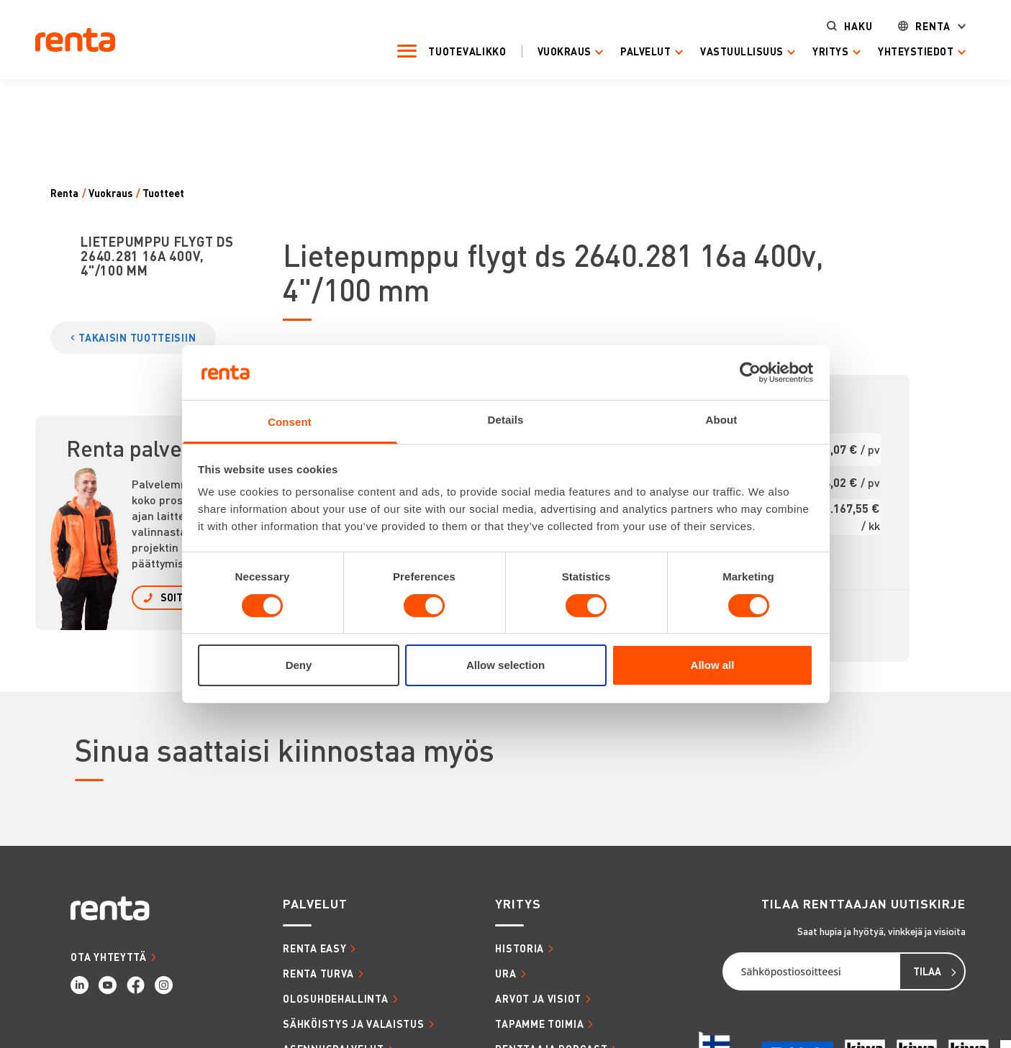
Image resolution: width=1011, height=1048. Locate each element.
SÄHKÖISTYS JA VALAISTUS (353, 1023)
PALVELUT (315, 903)
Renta (933, 26)
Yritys (831, 51)
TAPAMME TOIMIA (539, 1023)
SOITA (174, 597)
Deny (299, 665)
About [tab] (722, 420)
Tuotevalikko (468, 51)
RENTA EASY (314, 948)
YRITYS (517, 903)
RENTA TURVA (318, 973)
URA (505, 973)
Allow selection (505, 665)
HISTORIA (519, 948)
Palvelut (646, 51)
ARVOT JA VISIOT (538, 998)
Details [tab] (506, 420)
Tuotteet (163, 193)
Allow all (713, 665)
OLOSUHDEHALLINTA (335, 998)
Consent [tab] (290, 422)
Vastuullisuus (742, 51)
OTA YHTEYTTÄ (108, 956)
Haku (858, 26)
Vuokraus (564, 51)
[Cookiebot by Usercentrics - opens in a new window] (750, 372)
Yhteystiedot (915, 51)
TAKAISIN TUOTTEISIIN (137, 337)
